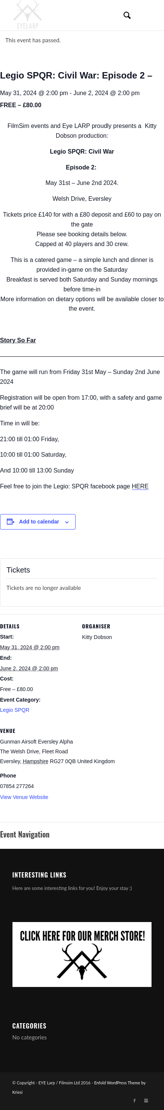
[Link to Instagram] (146, 1100)
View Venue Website (24, 797)
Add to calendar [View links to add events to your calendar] (39, 522)
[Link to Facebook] (134, 1100)
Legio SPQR (14, 710)
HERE (140, 486)
